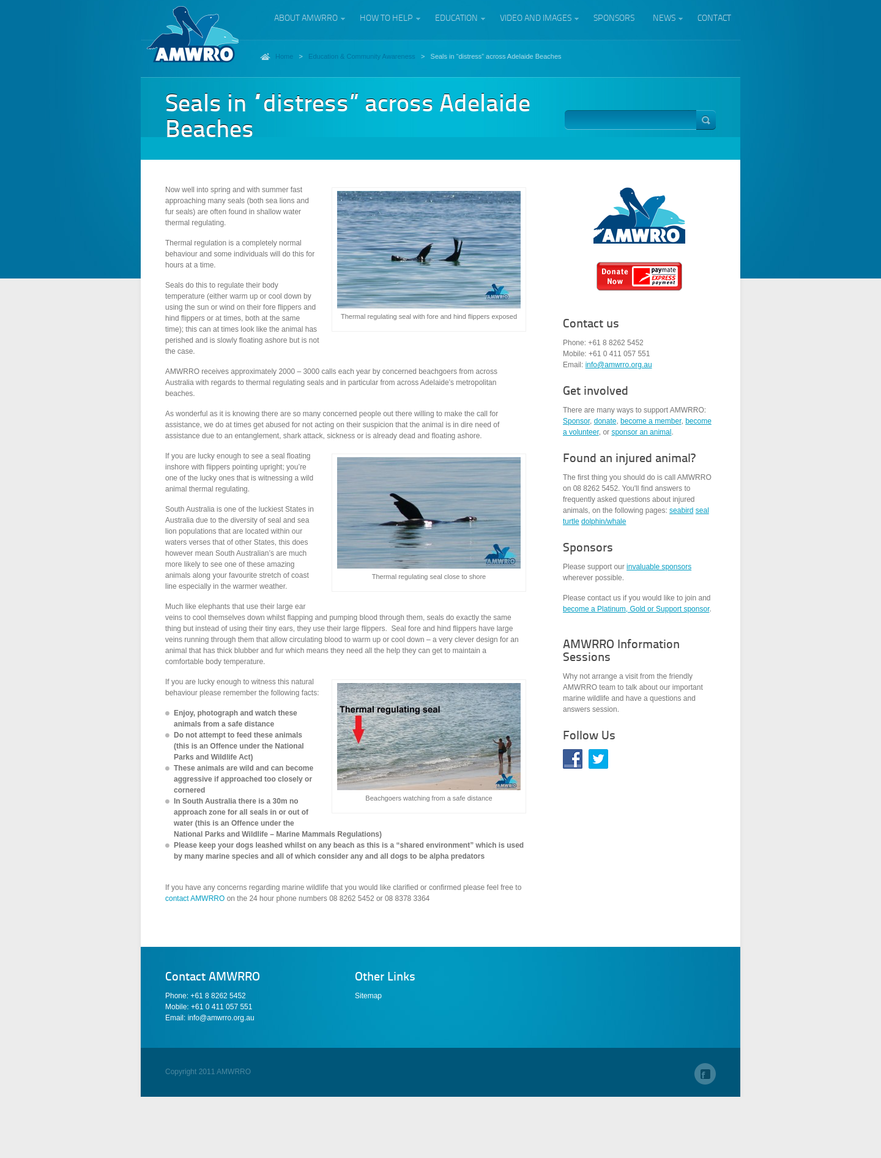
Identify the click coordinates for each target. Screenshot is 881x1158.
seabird (681, 510)
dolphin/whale (603, 521)
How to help (386, 20)
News (664, 20)
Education (456, 20)
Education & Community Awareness (361, 56)
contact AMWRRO (196, 898)
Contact (714, 18)
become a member (650, 421)
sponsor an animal (641, 432)
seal (702, 510)
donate (605, 421)
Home (284, 56)
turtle (571, 521)
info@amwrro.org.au (618, 364)
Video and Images (535, 20)
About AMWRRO (305, 20)
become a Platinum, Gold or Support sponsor (636, 609)
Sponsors (613, 18)
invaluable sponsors (658, 566)
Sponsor (576, 421)
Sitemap (368, 996)
